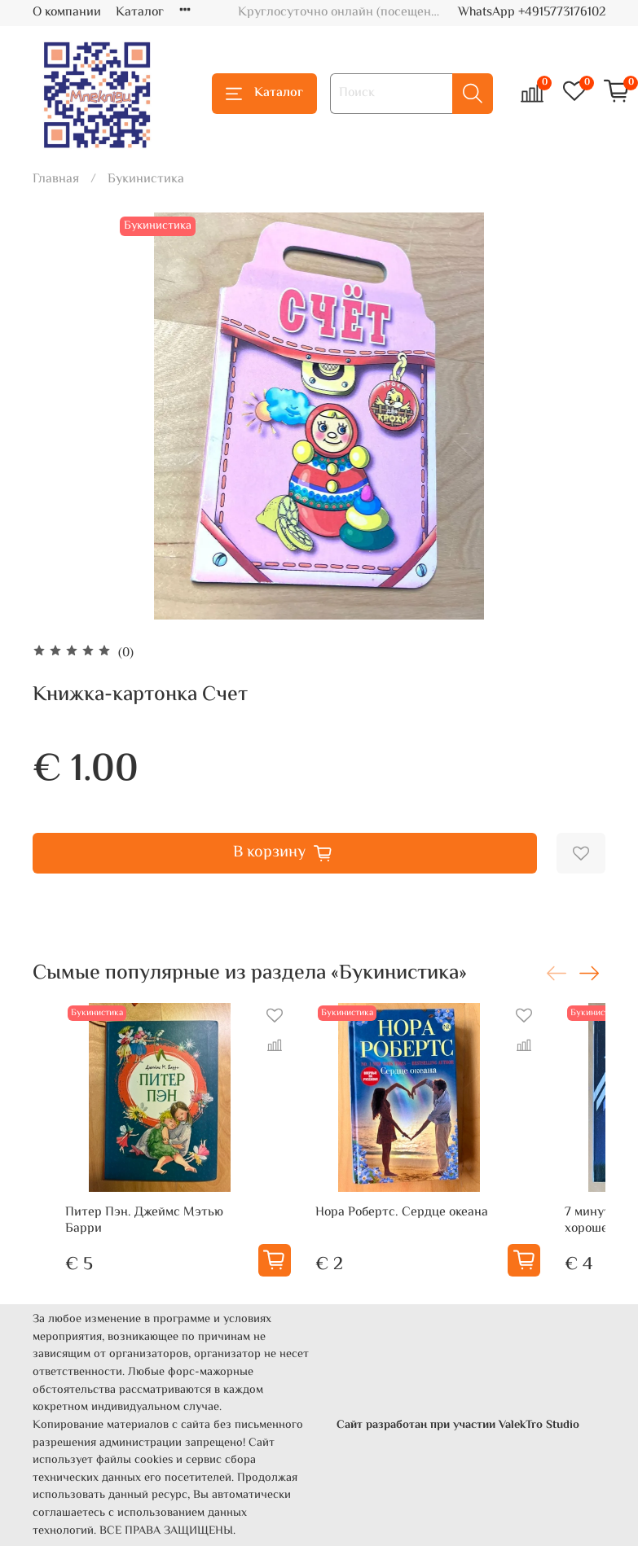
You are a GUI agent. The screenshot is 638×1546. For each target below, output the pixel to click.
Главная (56, 179)
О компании (67, 12)
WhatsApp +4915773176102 (531, 12)
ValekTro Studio (539, 1425)
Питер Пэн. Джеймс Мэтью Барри (144, 1220)
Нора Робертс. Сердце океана (401, 1212)
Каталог (140, 12)
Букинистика (146, 179)
